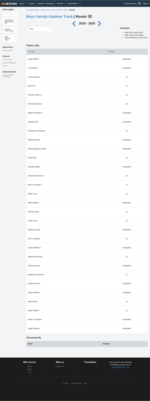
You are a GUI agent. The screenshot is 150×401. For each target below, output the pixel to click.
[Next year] (100, 23)
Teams (5, 66)
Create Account (130, 4)
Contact (32, 4)
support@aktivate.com (120, 367)
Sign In (146, 4)
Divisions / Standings (46, 4)
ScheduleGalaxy (32, 10)
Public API (60, 366)
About (29, 369)
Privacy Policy (76, 383)
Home (29, 366)
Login (85, 383)
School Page (7, 50)
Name (31, 52)
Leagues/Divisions (9, 63)
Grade (111, 52)
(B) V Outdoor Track (60, 10)
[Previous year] (74, 23)
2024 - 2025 (87, 23)
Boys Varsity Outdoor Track (49, 16)
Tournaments (7, 59)
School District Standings (8, 76)
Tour (29, 372)
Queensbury (45, 10)
